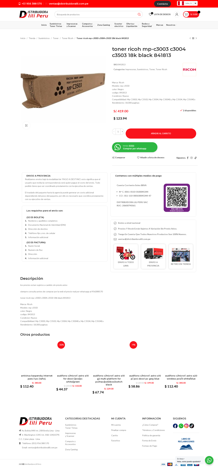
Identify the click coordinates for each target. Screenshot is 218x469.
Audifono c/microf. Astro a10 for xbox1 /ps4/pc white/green (73, 378)
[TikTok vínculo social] (196, 158)
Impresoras (130, 69)
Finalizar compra (118, 430)
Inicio (22, 38)
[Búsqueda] (98, 14)
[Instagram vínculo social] (191, 158)
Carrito (114, 435)
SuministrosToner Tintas (71, 426)
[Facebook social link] (187, 158)
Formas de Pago (149, 446)
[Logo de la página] (33, 14)
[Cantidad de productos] (118, 131)
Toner (56, 38)
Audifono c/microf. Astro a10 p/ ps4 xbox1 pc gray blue (145, 377)
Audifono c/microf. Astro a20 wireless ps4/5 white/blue (181, 377)
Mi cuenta (116, 425)
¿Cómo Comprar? (150, 425)
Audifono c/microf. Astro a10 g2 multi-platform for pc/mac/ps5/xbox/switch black (109, 380)
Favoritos (115, 440)
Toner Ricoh (67, 38)
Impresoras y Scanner (70, 434)
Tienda (32, 38)
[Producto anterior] (190, 38)
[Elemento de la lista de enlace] (153, 239)
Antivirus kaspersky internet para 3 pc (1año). (37, 377)
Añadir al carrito (161, 133)
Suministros (44, 38)
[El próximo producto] (196, 38)
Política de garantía (151, 435)
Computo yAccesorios (70, 443)
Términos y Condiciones (153, 430)
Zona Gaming (71, 449)
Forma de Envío (149, 440)
